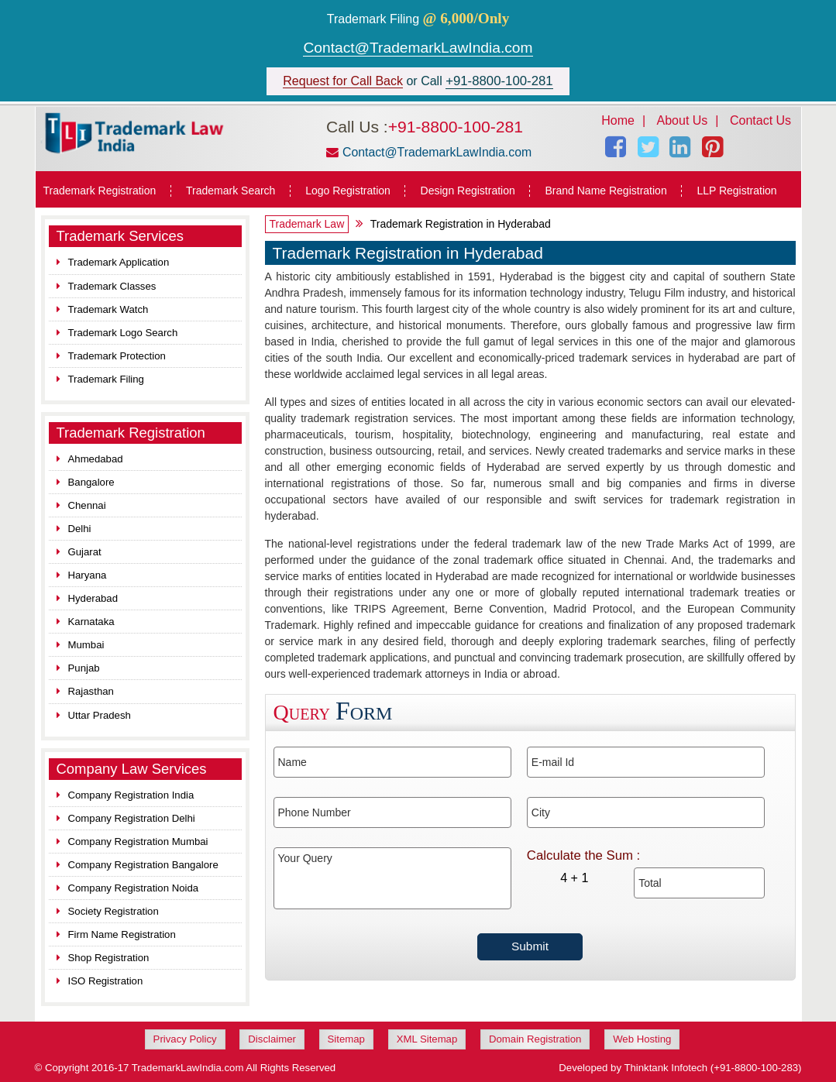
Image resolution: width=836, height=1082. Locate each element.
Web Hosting (642, 1039)
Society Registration (113, 911)
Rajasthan (91, 691)
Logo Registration (347, 190)
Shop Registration (109, 957)
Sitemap (346, 1039)
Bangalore (91, 482)
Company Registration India (131, 795)
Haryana (87, 575)
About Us (682, 120)
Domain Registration (535, 1039)
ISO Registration (105, 981)
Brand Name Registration (605, 190)
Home (618, 120)
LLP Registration (736, 190)
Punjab (84, 668)
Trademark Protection (117, 356)
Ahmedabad (95, 459)
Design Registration (468, 190)
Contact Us (760, 120)
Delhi (79, 528)
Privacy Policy (185, 1039)
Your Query (392, 878)
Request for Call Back (343, 81)
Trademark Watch (108, 309)
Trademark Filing (106, 379)
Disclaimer (272, 1039)
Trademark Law (307, 224)
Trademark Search (230, 190)
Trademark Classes (112, 286)
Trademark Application (119, 262)
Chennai (87, 505)
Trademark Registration (100, 190)
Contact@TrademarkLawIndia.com (417, 48)
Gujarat (84, 552)
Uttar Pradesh (99, 715)
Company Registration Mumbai (138, 841)
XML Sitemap (427, 1039)
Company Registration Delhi (131, 818)
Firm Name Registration (122, 934)
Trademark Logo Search (123, 332)
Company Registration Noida (133, 888)
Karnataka (91, 621)
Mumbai (86, 645)
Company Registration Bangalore (143, 865)
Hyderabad (93, 598)
